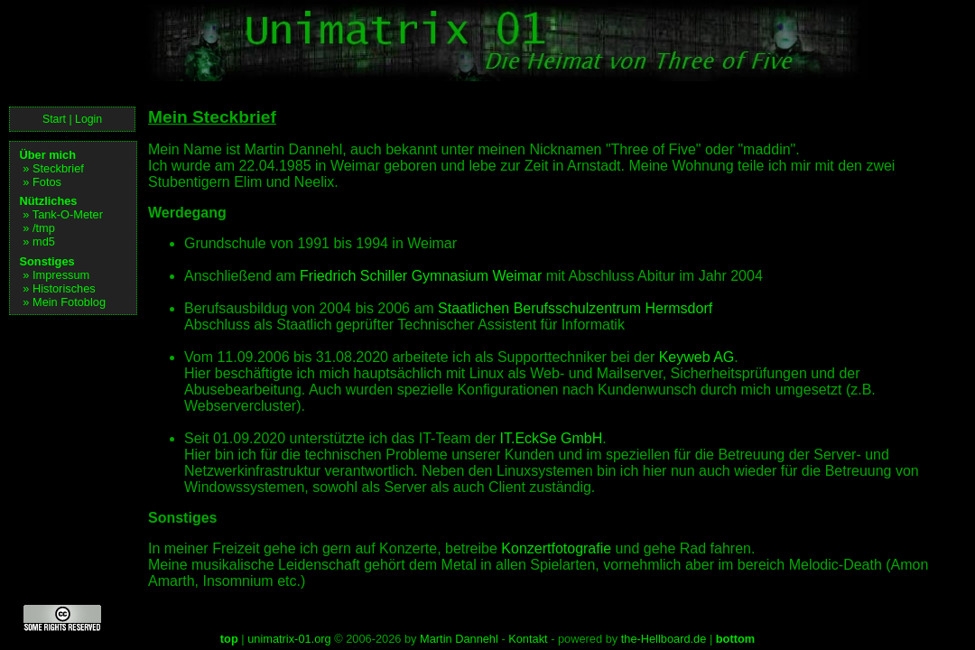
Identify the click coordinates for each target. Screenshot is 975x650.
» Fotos (42, 182)
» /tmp (39, 228)
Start (54, 119)
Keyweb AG (697, 357)
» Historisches (59, 288)
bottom (735, 638)
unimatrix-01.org (288, 638)
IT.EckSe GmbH (551, 438)
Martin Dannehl (459, 638)
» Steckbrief (53, 168)
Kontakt (527, 638)
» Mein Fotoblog (64, 302)
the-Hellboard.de (664, 638)
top (229, 638)
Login (88, 119)
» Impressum (56, 275)
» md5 (39, 241)
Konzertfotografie (556, 548)
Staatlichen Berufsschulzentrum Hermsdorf (575, 308)
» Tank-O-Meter (63, 214)
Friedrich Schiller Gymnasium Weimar (421, 275)
